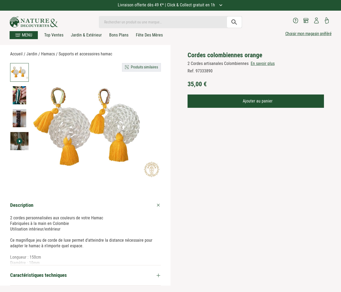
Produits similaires (144, 67)
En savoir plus (263, 63)
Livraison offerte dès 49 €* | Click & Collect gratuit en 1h (167, 4)
